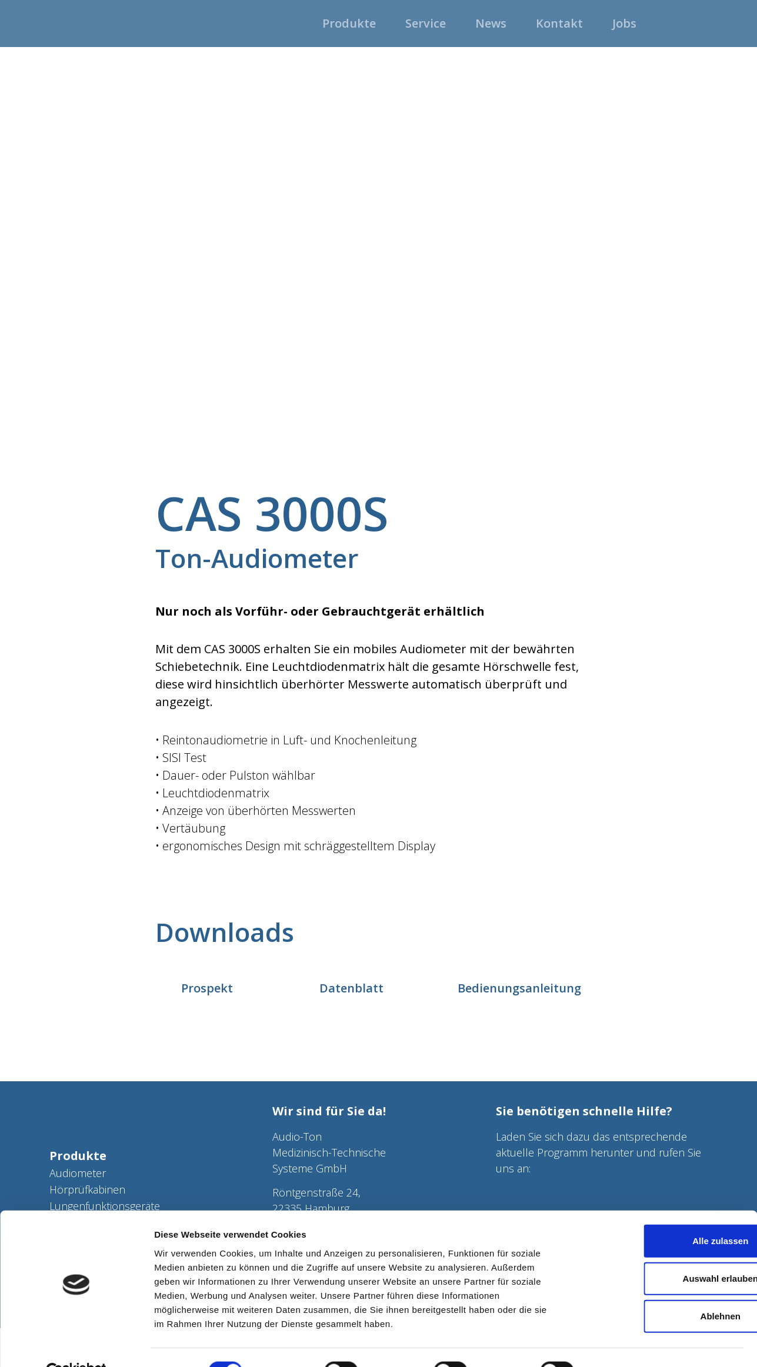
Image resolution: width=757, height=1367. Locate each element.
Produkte (77, 1156)
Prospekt (207, 988)
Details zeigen (625, 1344)
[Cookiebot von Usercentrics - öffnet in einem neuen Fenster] (76, 1344)
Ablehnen (659, 1289)
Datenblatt (351, 988)
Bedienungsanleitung (519, 988)
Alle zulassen (658, 1213)
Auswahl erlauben (658, 1251)
